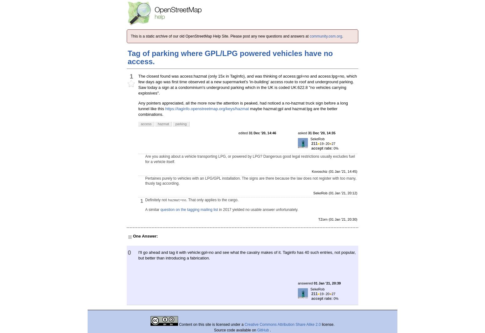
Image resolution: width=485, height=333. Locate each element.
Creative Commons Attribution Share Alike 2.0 (283, 324)
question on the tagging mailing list (189, 209)
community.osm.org (326, 36)
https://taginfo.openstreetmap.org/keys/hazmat (207, 108)
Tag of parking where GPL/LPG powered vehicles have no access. (230, 57)
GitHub (263, 330)
